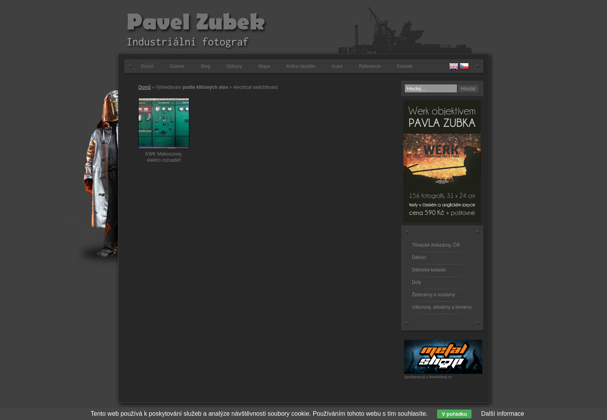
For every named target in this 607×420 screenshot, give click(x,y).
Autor (337, 66)
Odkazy (234, 66)
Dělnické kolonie (429, 270)
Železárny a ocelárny (433, 294)
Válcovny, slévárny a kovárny (442, 307)
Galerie (177, 66)
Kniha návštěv (300, 66)
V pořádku (454, 414)
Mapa (264, 66)
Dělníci (419, 257)
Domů (147, 66)
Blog (205, 66)
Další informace (502, 413)
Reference (370, 66)
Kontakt (405, 66)
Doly (416, 282)
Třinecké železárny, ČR (436, 245)
